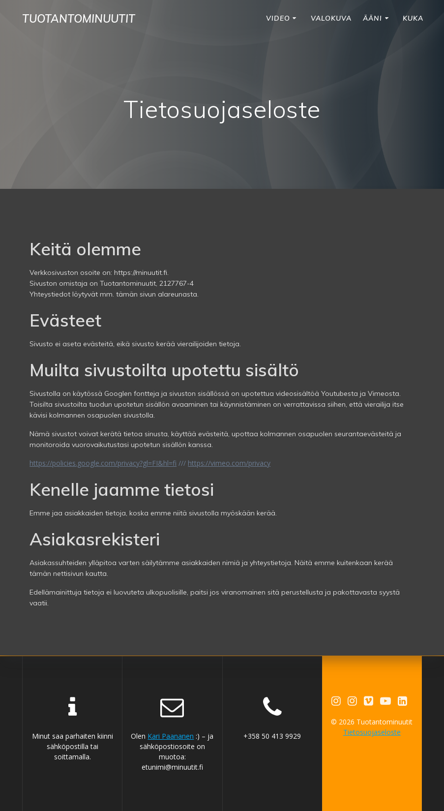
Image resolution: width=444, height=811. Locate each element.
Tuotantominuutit (78, 18)
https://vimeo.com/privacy (229, 463)
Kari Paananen (171, 736)
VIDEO (278, 18)
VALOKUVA (331, 18)
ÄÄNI (372, 18)
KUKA (413, 18)
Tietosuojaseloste (372, 732)
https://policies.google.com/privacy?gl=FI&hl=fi (103, 463)
